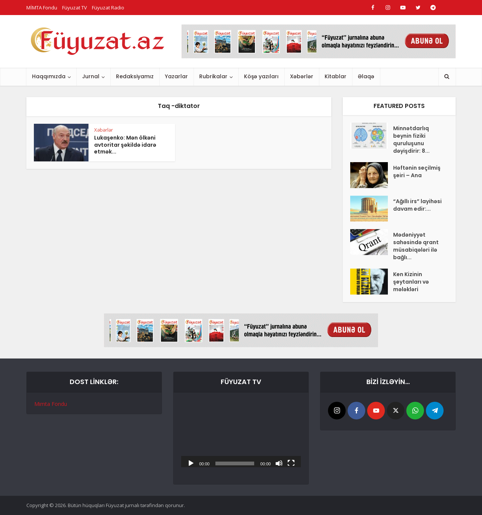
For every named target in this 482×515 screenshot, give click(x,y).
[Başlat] (191, 463)
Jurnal (90, 76)
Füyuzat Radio (108, 7)
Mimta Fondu (50, 403)
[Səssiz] (279, 463)
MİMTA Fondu (41, 7)
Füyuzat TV (74, 7)
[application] (241, 433)
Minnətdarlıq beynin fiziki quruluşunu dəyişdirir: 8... (411, 140)
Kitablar (335, 76)
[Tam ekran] (291, 463)
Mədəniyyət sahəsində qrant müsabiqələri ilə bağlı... (416, 246)
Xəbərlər (301, 76)
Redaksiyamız (135, 76)
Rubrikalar (213, 76)
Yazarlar (176, 76)
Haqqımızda (49, 76)
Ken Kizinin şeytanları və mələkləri (411, 281)
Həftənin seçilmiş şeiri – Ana (417, 171)
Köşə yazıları (261, 76)
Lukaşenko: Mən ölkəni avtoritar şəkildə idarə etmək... (125, 145)
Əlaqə (366, 76)
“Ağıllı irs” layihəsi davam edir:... (417, 205)
